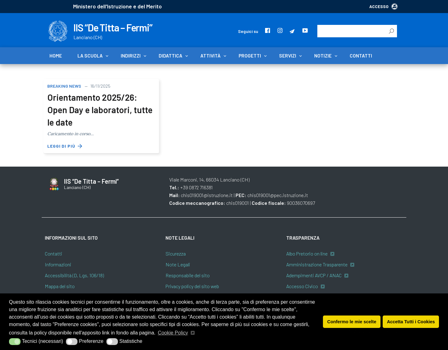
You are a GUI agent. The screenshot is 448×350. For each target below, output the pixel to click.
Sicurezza (176, 253)
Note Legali (178, 264)
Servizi (287, 55)
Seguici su (248, 31)
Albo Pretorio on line (307, 253)
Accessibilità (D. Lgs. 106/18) (74, 275)
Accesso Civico (302, 286)
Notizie (323, 55)
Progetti (250, 55)
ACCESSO (383, 6)
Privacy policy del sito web (192, 286)
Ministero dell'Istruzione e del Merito (117, 6)
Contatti (361, 55)
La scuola (90, 55)
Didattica (170, 55)
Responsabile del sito (188, 275)
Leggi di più (65, 146)
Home (55, 55)
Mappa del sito (60, 286)
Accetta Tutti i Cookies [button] (411, 321)
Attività (210, 55)
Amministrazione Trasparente (317, 264)
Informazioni (58, 264)
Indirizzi (131, 55)
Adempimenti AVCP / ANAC (314, 275)
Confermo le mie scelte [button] (351, 321)
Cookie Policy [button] (173, 332)
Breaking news (64, 86)
